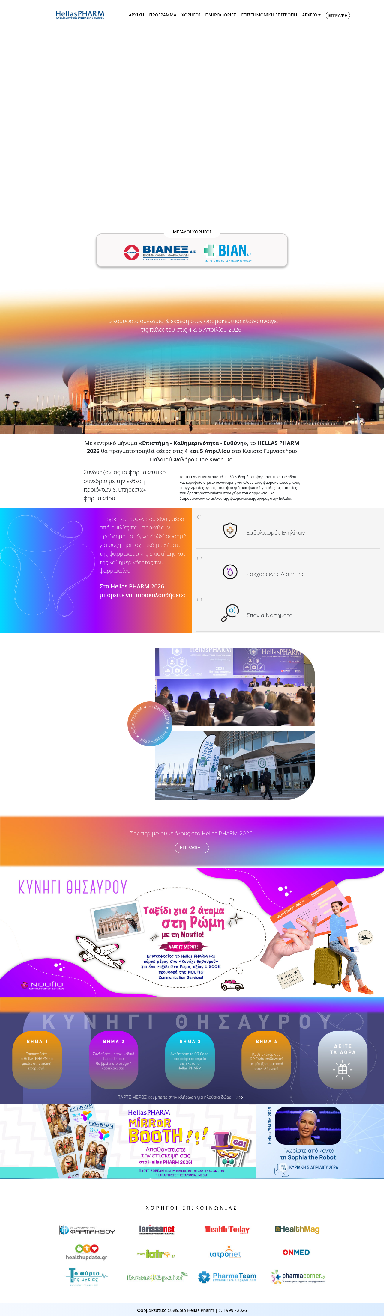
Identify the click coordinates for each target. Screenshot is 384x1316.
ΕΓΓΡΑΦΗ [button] (192, 847)
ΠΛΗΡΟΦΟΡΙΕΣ (220, 15)
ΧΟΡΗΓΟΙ (191, 15)
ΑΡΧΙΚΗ (136, 15)
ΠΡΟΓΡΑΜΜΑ (162, 15)
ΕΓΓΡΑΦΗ (338, 15)
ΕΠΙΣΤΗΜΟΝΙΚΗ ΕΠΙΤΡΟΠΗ (269, 15)
